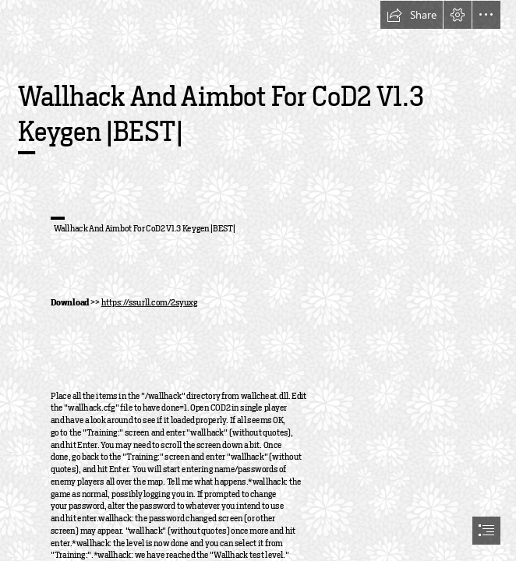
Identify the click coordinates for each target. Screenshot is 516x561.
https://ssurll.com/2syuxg (149, 303)
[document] (258, 280)
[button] (411, 15)
